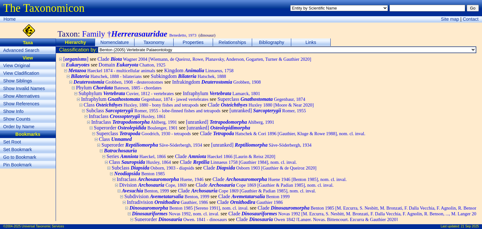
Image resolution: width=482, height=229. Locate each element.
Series (136, 156)
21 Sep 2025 (470, 226)
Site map (450, 19)
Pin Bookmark (17, 164)
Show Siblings (17, 80)
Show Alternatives (21, 96)
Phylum (119, 87)
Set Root (12, 141)
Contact (471, 19)
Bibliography (271, 42)
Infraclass (127, 116)
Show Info (13, 111)
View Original (16, 65)
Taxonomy (153, 42)
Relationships (232, 42)
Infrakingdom (216, 82)
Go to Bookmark (19, 157)
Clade (204, 59)
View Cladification (21, 73)
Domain (132, 64)
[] (75, 59)
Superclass (261, 99)
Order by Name (18, 126)
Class (141, 105)
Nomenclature (114, 42)
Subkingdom (188, 76)
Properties (193, 42)
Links (311, 42)
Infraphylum (221, 93)
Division (153, 185)
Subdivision (166, 196)
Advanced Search (21, 50)
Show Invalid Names (24, 88)
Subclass (153, 110)
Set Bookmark (17, 149)
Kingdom (198, 70)
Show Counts (17, 118)
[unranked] (268, 110)
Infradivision (167, 202)
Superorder (136, 127)
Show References (21, 103)
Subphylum (126, 93)
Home (9, 19)
